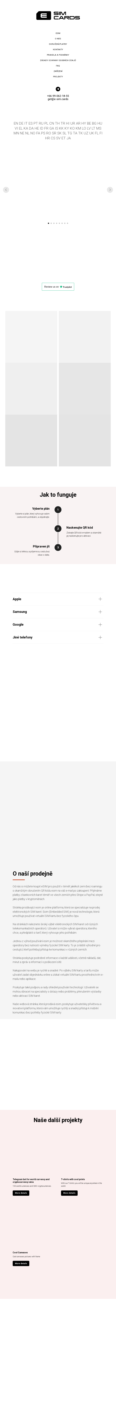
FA (38, 133)
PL (46, 123)
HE (37, 128)
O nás (58, 39)
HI (67, 123)
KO (72, 128)
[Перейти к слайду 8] (67, 223)
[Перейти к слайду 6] (62, 223)
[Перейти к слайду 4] (56, 223)
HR (47, 138)
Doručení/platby (58, 44)
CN (51, 123)
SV (58, 138)
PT (36, 123)
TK (80, 133)
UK (91, 133)
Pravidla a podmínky (58, 55)
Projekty (58, 76)
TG (69, 133)
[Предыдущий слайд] (6, 190)
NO (32, 133)
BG (94, 123)
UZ (86, 133)
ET (63, 138)
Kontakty (58, 49)
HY (83, 123)
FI (101, 133)
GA (51, 128)
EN (16, 123)
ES (31, 123)
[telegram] (58, 89)
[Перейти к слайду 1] (48, 223)
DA (31, 128)
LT (93, 128)
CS (53, 138)
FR (46, 128)
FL (97, 133)
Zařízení (58, 71)
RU (41, 123)
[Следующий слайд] (110, 190)
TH (57, 123)
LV (89, 128)
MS (98, 128)
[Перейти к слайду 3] (54, 223)
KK (61, 128)
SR (54, 133)
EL (21, 128)
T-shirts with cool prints (73, 1179)
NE (22, 133)
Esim (58, 33)
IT (26, 123)
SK (59, 133)
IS (56, 128)
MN (16, 133)
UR (72, 123)
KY (66, 128)
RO (48, 133)
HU (99, 123)
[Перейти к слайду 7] (64, 223)
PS (43, 133)
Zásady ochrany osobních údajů (58, 60)
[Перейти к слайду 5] (59, 223)
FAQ (58, 66)
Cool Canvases (20, 1252)
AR (78, 123)
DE (21, 123)
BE (89, 123)
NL (27, 133)
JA (69, 138)
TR (63, 123)
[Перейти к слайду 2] (51, 223)
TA (75, 133)
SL (64, 133)
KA (26, 128)
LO (84, 128)
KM (78, 128)
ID (41, 128)
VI (16, 128)
